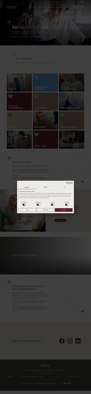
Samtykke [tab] (26, 187)
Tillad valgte (45, 209)
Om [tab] (64, 187)
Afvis (27, 209)
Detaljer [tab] (45, 187)
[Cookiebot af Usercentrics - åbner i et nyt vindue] (67, 183)
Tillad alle (63, 209)
